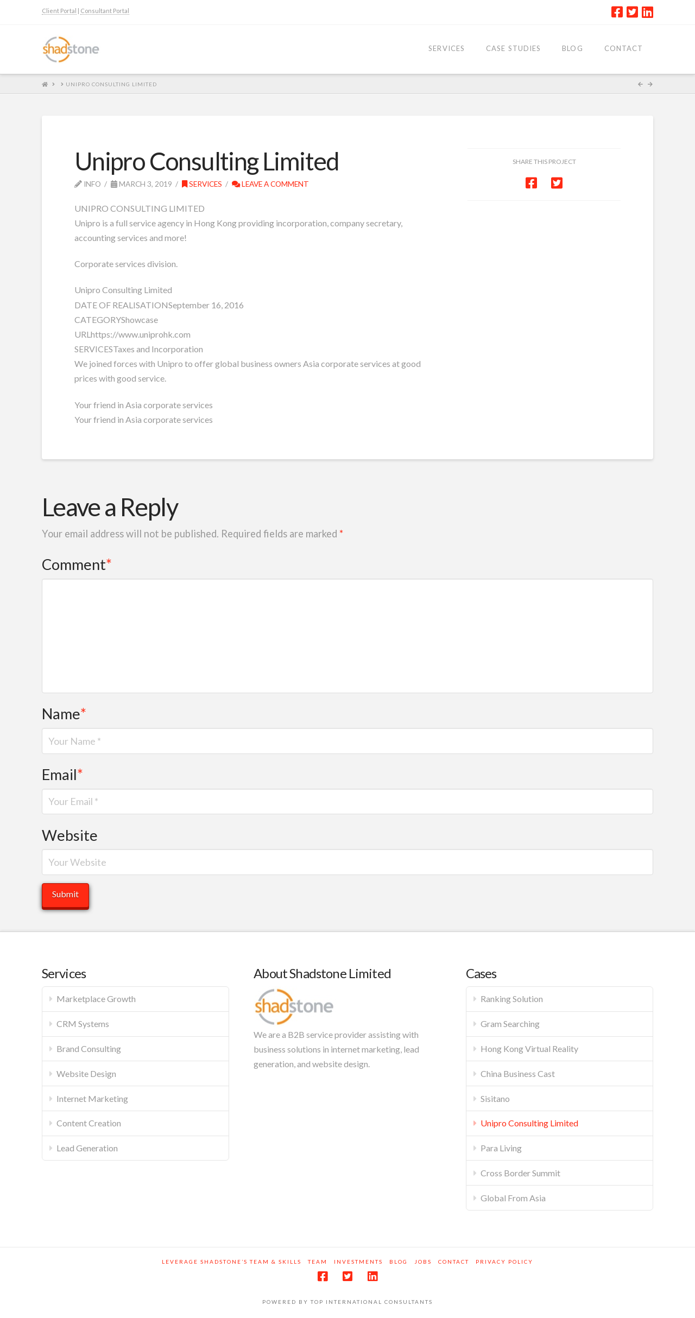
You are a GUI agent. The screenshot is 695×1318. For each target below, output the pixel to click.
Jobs (423, 1261)
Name (64, 714)
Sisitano (495, 1098)
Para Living (501, 1148)
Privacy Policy (504, 1261)
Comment (77, 564)
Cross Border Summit (520, 1173)
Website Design (86, 1073)
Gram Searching (510, 1023)
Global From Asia (513, 1198)
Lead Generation (87, 1148)
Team (317, 1261)
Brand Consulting (88, 1048)
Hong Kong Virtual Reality (529, 1048)
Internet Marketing (92, 1098)
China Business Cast (518, 1073)
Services (202, 183)
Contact (453, 1261)
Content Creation (88, 1123)
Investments (358, 1261)
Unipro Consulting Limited (529, 1123)
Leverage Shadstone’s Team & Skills (231, 1261)
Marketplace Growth (96, 998)
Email (62, 774)
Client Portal (59, 10)
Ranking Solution (512, 998)
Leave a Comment (270, 183)
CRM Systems (82, 1023)
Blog (398, 1261)
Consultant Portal (104, 10)
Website (70, 835)
